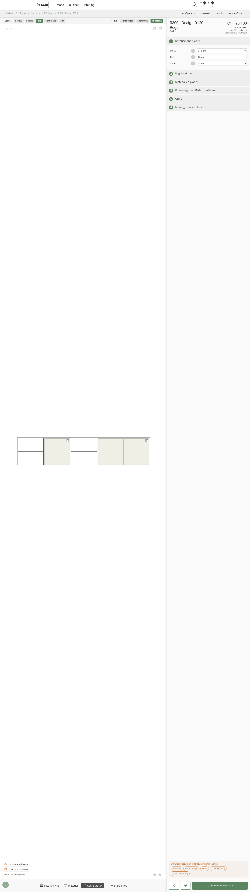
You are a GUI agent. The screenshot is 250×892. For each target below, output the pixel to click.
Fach (39, 20)
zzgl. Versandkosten (238, 30)
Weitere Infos (117, 885)
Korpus (18, 20)
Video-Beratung (218, 868)
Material (71, 885)
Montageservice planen (189, 107)
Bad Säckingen (191, 868)
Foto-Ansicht (49, 885)
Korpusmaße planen (188, 41)
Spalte (29, 20)
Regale (22, 13)
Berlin (204, 868)
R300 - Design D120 (68, 13)
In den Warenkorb (220, 885)
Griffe (178, 98)
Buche (34, 13)
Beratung (88, 5)
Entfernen (142, 20)
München (176, 868)
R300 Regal (48, 13)
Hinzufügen (127, 20)
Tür (62, 20)
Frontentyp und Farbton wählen (195, 90)
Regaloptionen (184, 73)
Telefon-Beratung (180, 873)
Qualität (74, 5)
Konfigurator (92, 885)
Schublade (51, 20)
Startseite (10, 13)
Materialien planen (187, 82)
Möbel (61, 5)
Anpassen (157, 20)
